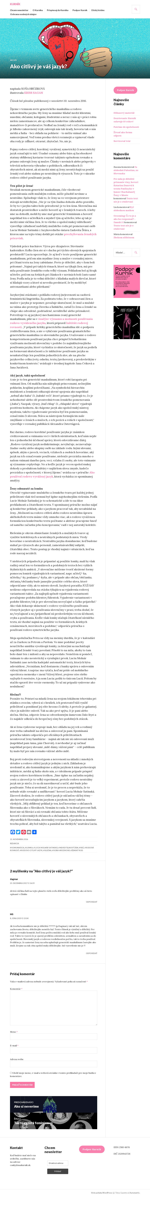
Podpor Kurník (80, 10)
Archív (13, 60)
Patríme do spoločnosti (126, 127)
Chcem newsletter (19, 10)
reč (82, 861)
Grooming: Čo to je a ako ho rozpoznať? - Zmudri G (125, 219)
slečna (48, 864)
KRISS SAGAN (34, 92)
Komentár (16, 1002)
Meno (14, 1045)
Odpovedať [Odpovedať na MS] (91, 967)
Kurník (15, 4)
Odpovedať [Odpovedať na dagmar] (91, 915)
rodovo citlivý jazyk (32, 864)
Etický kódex (98, 10)
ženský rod (77, 864)
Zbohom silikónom (124, 237)
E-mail (14, 1059)
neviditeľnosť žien (69, 861)
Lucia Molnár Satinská (46, 861)
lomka (29, 861)
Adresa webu (16, 1072)
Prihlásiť (57, 1185)
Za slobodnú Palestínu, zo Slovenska (126, 170)
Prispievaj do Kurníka (57, 10)
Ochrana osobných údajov (23, 14)
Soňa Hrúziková (61, 864)
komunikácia (17, 861)
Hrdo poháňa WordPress (101, 1206)
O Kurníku (38, 10)
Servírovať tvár (122, 141)
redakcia (14, 857)
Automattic (135, 1206)
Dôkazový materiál (124, 112)
